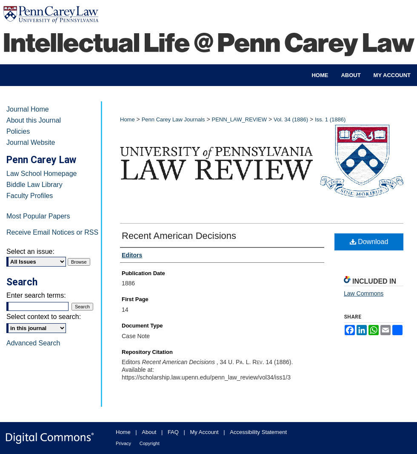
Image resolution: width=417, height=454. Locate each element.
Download (369, 241)
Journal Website (30, 142)
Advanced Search (33, 343)
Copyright (150, 443)
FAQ (173, 432)
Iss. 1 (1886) (330, 119)
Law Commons (363, 293)
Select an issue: (30, 251)
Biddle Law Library (34, 184)
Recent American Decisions (179, 235)
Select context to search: (43, 316)
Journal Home (27, 109)
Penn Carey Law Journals (173, 119)
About (149, 432)
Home (127, 119)
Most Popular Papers (38, 216)
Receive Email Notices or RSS (52, 232)
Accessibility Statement (258, 432)
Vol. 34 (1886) (291, 119)
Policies (18, 131)
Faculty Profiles (29, 195)
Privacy (123, 443)
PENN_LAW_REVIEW (239, 119)
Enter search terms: (36, 295)
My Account (204, 432)
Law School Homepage (41, 173)
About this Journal (33, 120)
